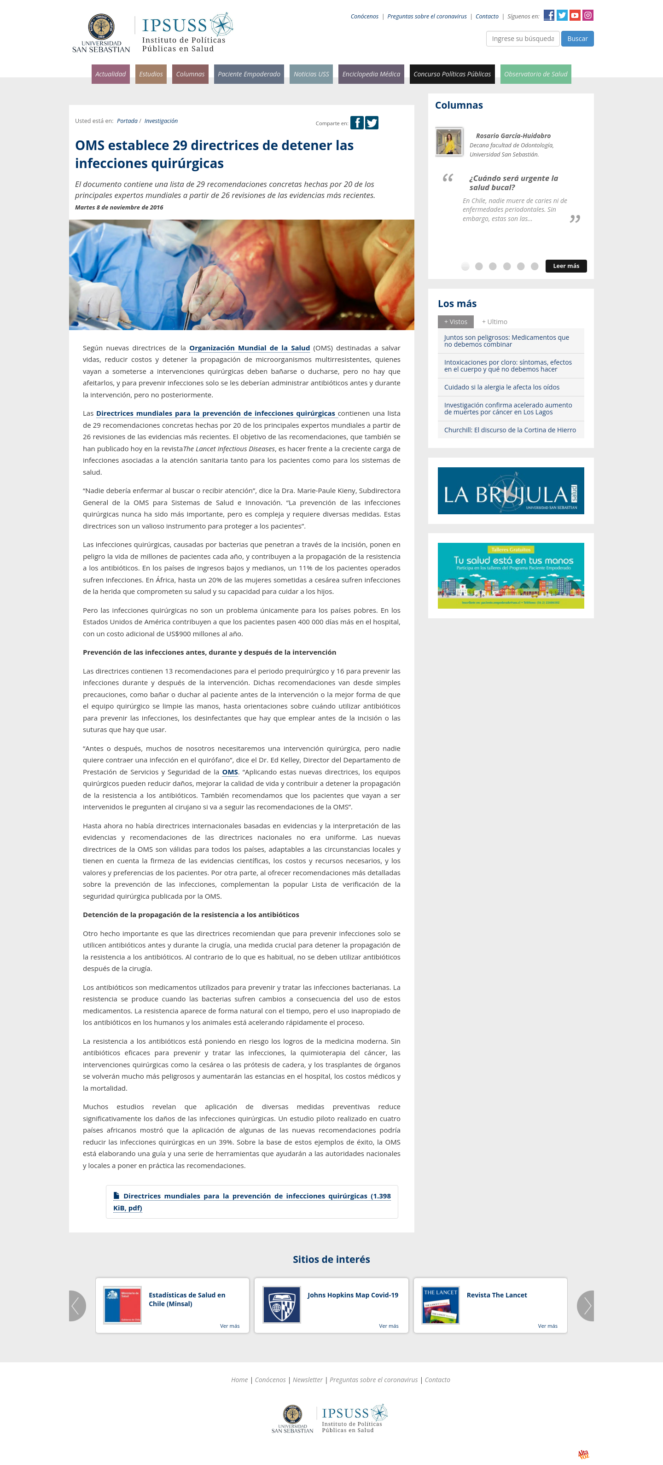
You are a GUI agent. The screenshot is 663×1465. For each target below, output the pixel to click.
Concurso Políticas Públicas (452, 74)
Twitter (562, 15)
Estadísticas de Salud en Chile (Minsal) (187, 1299)
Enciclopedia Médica (372, 74)
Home (239, 1379)
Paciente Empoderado (249, 74)
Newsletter (308, 1379)
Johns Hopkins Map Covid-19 (353, 1295)
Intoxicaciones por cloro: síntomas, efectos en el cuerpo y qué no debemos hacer (508, 365)
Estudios (151, 74)
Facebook (549, 15)
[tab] (456, 321)
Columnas (190, 74)
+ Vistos (455, 321)
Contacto (487, 16)
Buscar (577, 38)
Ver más (229, 1325)
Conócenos (365, 16)
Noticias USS (311, 74)
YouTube (575, 15)
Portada (127, 121)
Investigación (161, 121)
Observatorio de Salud (536, 74)
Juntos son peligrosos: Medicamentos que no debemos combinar (506, 341)
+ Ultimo (494, 321)
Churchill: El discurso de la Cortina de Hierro (510, 429)
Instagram (587, 15)
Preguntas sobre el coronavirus (427, 16)
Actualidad (110, 74)
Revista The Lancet (497, 1295)
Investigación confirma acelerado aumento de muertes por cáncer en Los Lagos (508, 408)
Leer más (566, 266)
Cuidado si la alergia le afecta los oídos (502, 387)
